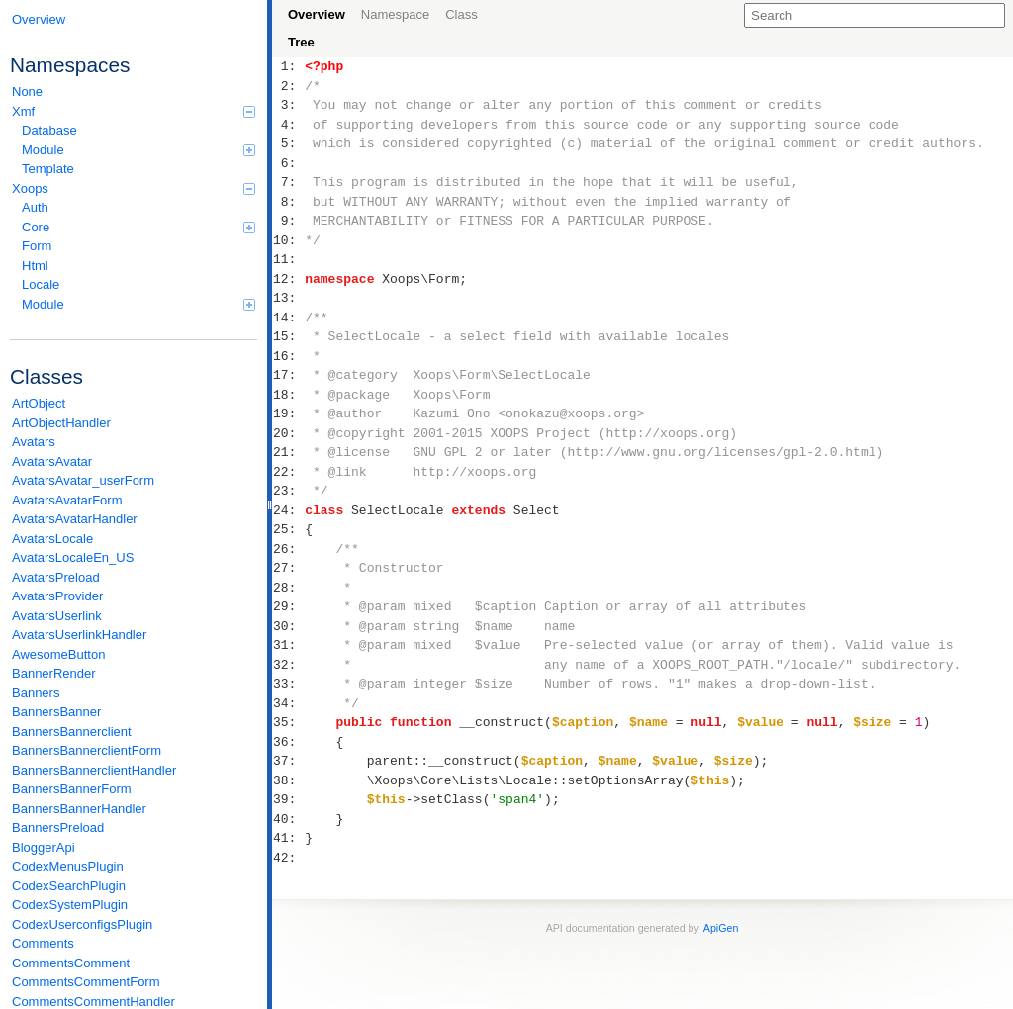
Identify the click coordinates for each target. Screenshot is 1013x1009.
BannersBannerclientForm (86, 750)
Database (49, 130)
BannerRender (54, 673)
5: (288, 143)
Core (138, 227)
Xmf (133, 111)
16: (288, 356)
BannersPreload (58, 827)
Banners (35, 693)
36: (288, 742)
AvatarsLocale (52, 538)
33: (288, 683)
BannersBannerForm (72, 788)
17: (288, 375)
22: (288, 472)
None (27, 91)
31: (288, 645)
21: (288, 452)
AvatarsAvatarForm (67, 500)
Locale (40, 284)
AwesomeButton (58, 654)
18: (288, 395)
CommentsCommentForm (86, 981)
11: (288, 259)
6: (288, 163)
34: (288, 703)
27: (288, 568)
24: (288, 510)
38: (288, 780)
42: (288, 858)
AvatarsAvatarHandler (75, 518)
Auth (35, 207)
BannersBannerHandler (79, 808)
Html (35, 265)
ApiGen (721, 928)
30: (288, 626)
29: (288, 606)
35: (288, 722)
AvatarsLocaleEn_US (73, 557)
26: (288, 549)
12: (288, 279)
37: (288, 761)
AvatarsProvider (57, 596)
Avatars (33, 441)
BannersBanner (56, 711)
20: (288, 433)
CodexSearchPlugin (69, 885)
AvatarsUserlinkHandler (79, 634)
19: (288, 413)
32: (288, 665)
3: (288, 105)
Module (138, 149)
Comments (43, 943)
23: (288, 491)
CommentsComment (71, 963)
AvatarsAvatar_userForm (83, 480)
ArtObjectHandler (61, 422)
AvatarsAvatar (52, 461)
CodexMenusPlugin (68, 866)
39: (288, 799)
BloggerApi (43, 847)
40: (288, 819)
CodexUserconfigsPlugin (82, 924)
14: (288, 317)
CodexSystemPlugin (70, 904)
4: (288, 125)
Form (36, 245)
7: (288, 182)
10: (288, 240)
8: (288, 202)
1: (288, 66)
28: (288, 587)
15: (288, 336)
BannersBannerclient (72, 731)
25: (288, 529)
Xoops (133, 188)
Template (48, 168)
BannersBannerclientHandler (94, 770)
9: (288, 220)
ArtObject (38, 403)
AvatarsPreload (56, 577)
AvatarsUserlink (57, 615)
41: (288, 838)
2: (288, 86)
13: (288, 298)
